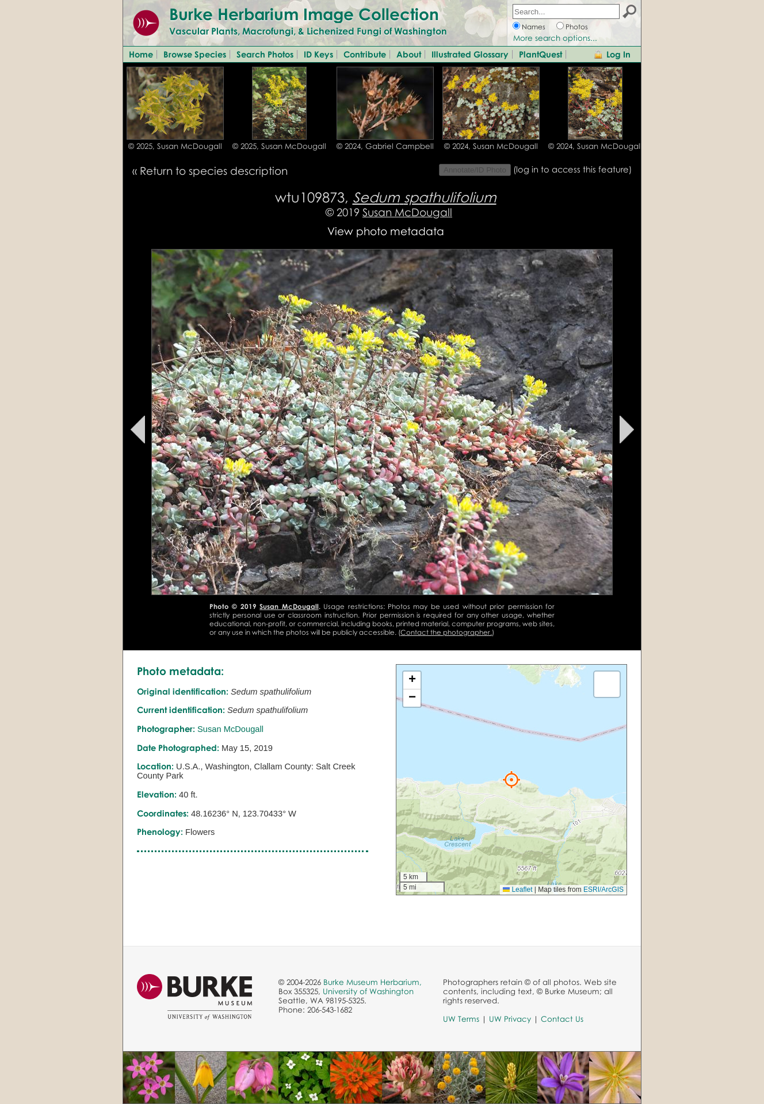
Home (141, 54)
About (408, 54)
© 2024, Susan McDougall (491, 146)
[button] (511, 779)
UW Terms (461, 1018)
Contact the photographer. (446, 632)
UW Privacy (510, 1018)
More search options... (555, 38)
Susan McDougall (407, 211)
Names (533, 26)
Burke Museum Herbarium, (372, 982)
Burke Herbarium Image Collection (304, 14)
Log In (618, 54)
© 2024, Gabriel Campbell (385, 146)
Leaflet (517, 889)
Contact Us (562, 1018)
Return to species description (214, 170)
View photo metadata (385, 230)
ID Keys (318, 54)
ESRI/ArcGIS (603, 889)
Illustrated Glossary (470, 54)
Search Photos (264, 54)
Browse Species (194, 54)
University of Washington (368, 991)
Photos (577, 26)
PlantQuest (540, 54)
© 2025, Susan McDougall (175, 146)
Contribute (364, 54)
